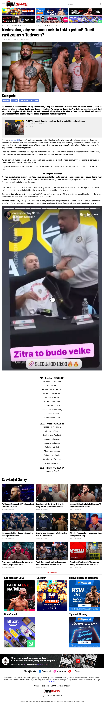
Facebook (45, 671)
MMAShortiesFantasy (60, 686)
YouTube (74, 671)
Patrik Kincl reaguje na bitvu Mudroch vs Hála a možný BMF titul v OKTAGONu (51, 567)
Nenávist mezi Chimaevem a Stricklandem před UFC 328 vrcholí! (50, 537)
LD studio (81, 701)
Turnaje (14, 100)
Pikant (77, 531)
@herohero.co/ (36, 664)
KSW (77, 560)
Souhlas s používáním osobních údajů (62, 701)
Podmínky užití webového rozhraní (30, 701)
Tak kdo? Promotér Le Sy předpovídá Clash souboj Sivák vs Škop (85, 537)
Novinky (9, 25)
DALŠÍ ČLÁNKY (52, 577)
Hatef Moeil (24, 100)
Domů (3, 25)
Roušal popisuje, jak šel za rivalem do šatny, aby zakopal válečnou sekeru (52, 505)
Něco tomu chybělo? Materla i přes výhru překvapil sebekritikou (16, 537)
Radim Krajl (25, 39)
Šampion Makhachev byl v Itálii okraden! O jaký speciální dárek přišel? (83, 506)
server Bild (15, 140)
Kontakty (52, 682)
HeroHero (45, 686)
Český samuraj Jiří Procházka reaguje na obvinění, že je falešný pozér (18, 566)
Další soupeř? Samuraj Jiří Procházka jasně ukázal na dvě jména (17, 505)
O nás (36, 686)
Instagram (60, 671)
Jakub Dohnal (36, 124)
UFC (9, 500)
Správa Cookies (45, 701)
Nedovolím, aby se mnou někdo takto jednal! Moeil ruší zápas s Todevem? (40, 25)
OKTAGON (15, 25)
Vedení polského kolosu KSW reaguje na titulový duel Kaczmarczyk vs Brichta (85, 567)
